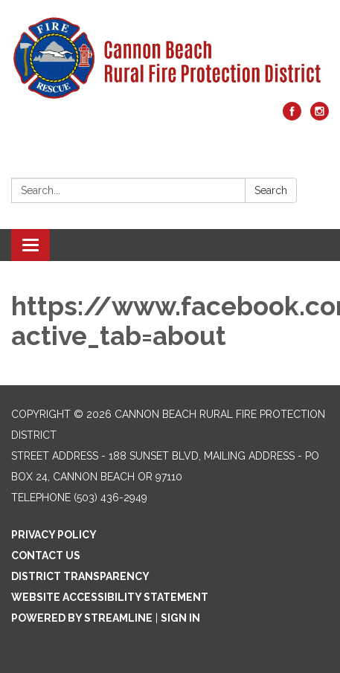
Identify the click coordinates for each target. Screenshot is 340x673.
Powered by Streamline (82, 618)
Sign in (180, 618)
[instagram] (319, 116)
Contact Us (45, 555)
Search (270, 190)
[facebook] (292, 116)
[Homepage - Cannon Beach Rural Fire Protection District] (170, 58)
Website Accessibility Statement (109, 597)
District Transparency (80, 576)
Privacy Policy (54, 535)
